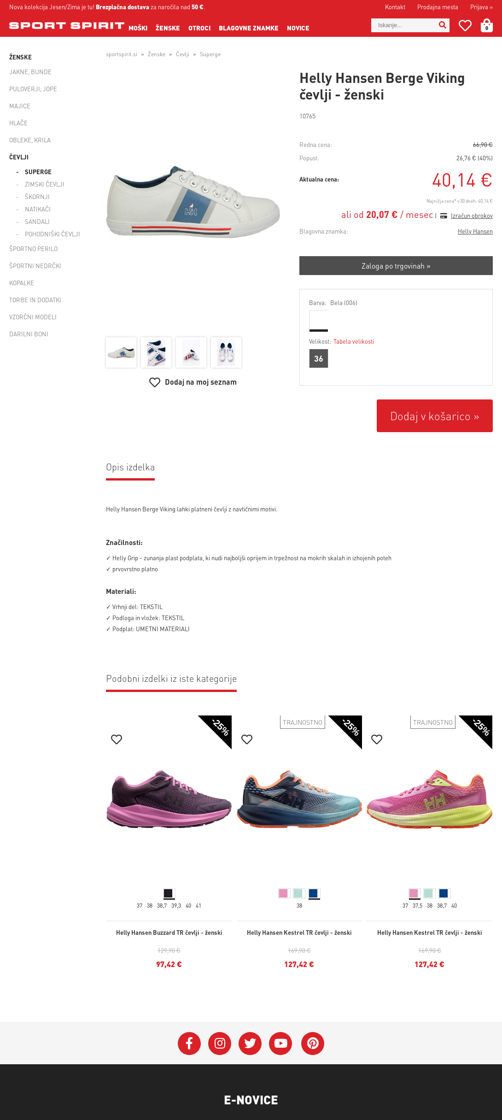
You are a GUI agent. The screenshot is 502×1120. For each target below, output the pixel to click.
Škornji (37, 196)
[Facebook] (189, 1043)
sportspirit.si (121, 54)
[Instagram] (219, 1043)
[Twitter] (250, 1043)
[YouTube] (280, 1043)
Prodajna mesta (437, 7)
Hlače (18, 123)
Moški (137, 27)
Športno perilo (33, 248)
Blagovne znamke (249, 27)
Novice (298, 27)
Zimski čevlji (44, 184)
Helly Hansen (475, 231)
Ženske (168, 27)
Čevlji (19, 157)
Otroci (199, 27)
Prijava (481, 7)
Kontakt (395, 7)
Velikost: (341, 341)
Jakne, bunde (30, 72)
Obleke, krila (30, 140)
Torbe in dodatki (35, 300)
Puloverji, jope (33, 89)
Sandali (37, 221)
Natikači (38, 209)
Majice (19, 106)
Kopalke (21, 283)
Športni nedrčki (35, 266)
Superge (38, 172)
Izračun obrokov (472, 215)
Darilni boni (28, 334)
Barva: (333, 302)
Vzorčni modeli (33, 317)
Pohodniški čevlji (52, 234)
